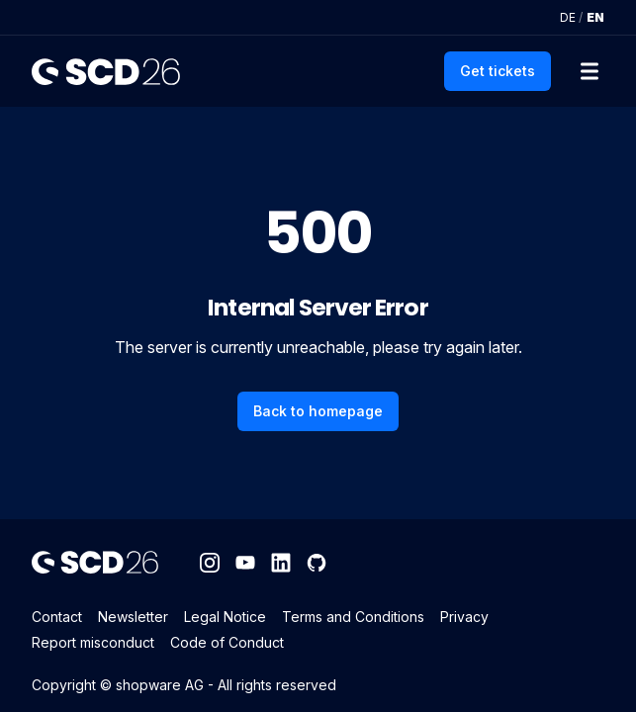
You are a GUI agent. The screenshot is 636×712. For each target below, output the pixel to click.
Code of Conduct (227, 642)
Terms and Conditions (353, 616)
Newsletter (133, 616)
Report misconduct (93, 642)
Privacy (464, 616)
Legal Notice (225, 616)
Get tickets (497, 70)
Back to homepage (318, 410)
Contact (57, 616)
